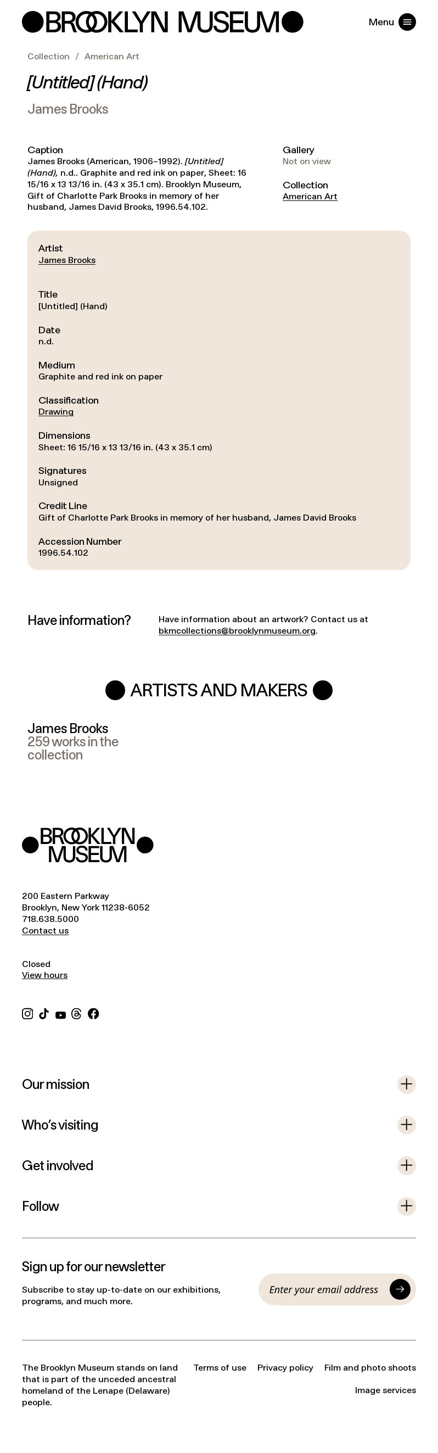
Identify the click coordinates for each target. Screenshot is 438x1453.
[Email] (327, 1289)
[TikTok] (43, 1012)
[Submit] (400, 1289)
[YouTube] (60, 1012)
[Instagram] (27, 1012)
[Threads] (76, 1012)
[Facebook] (93, 1012)
